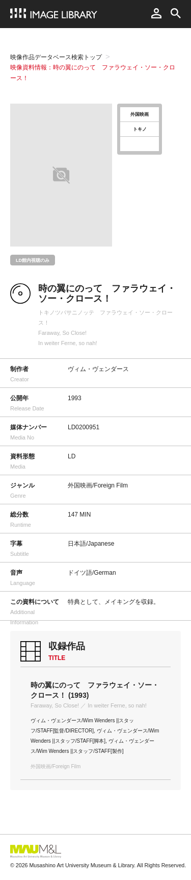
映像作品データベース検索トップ (56, 57)
